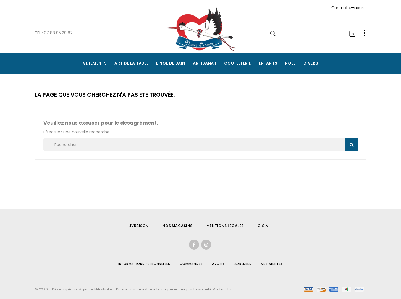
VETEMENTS (95, 63)
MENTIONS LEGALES (225, 225)
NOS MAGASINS (178, 225)
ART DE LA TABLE (131, 63)
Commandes (191, 263)
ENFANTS (268, 63)
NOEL (290, 63)
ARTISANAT (204, 63)
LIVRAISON (138, 225)
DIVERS (310, 63)
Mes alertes (272, 263)
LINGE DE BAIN (170, 63)
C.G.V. (263, 225)
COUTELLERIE (237, 63)
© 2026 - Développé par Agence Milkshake (74, 289)
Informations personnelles (144, 263)
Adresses (242, 263)
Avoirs (218, 263)
